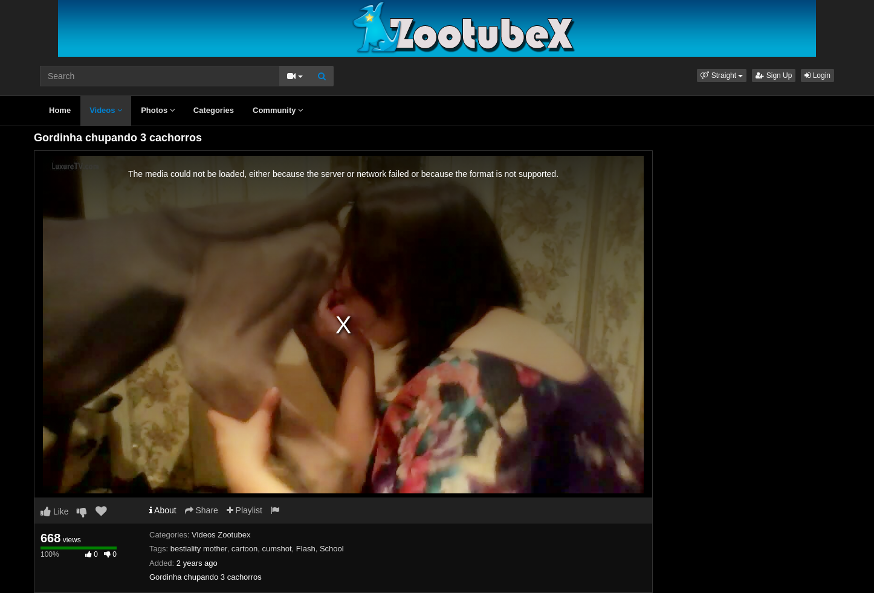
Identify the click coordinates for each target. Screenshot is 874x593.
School (332, 548)
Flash (306, 548)
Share (201, 510)
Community (278, 110)
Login (817, 75)
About (162, 510)
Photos (158, 110)
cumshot (276, 548)
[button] (721, 75)
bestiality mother (198, 548)
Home (60, 110)
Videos (105, 110)
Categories (213, 110)
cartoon (244, 548)
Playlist (244, 510)
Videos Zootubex (221, 534)
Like (54, 511)
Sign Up (774, 75)
